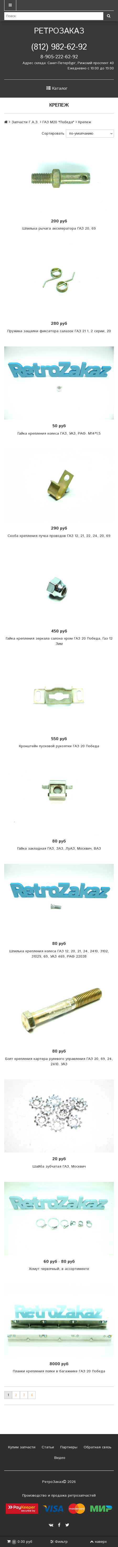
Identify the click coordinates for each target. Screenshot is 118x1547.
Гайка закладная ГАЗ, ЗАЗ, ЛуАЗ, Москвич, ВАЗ (59, 848)
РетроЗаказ (59, 31)
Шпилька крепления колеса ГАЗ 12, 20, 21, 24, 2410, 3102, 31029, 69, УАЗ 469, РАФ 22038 (59, 954)
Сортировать (53, 133)
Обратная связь (96, 1447)
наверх (98, 1541)
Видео (59, 1457)
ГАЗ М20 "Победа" (58, 122)
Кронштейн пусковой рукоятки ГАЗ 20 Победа (59, 746)
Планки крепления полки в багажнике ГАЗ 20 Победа (59, 1371)
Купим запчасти (21, 1447)
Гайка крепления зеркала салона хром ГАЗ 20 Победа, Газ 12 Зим (59, 641)
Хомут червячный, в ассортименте (59, 1269)
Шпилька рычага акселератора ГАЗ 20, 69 (59, 228)
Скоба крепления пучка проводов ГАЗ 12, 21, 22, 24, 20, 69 (59, 536)
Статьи (47, 1447)
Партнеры (68, 1447)
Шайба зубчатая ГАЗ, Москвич (59, 1166)
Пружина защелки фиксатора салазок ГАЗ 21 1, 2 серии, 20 (59, 331)
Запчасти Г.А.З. (25, 122)
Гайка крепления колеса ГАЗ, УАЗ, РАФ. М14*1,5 (59, 433)
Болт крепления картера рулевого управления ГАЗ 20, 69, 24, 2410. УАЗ (59, 1061)
